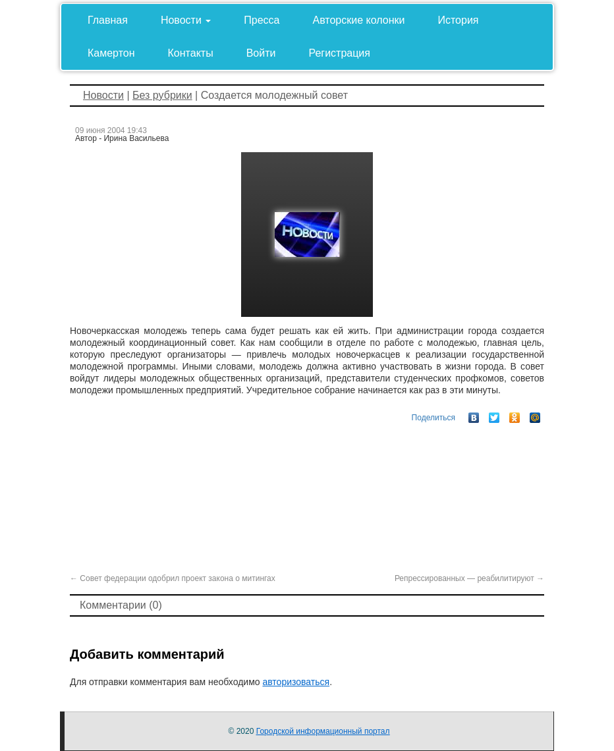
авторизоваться (295, 682)
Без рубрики (162, 95)
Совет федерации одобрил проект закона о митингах (172, 578)
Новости (186, 20)
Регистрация (339, 53)
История (457, 20)
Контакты (190, 53)
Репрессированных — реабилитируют (469, 578)
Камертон (111, 53)
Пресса (261, 20)
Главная (108, 20)
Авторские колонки (359, 20)
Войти (261, 53)
